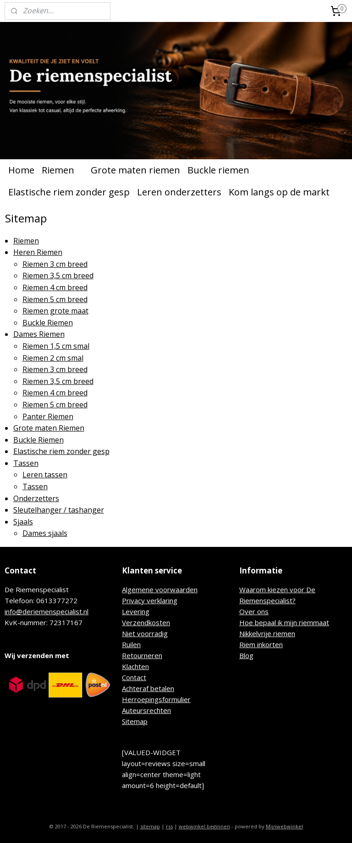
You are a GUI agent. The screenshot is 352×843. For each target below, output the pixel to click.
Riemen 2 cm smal (52, 358)
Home (21, 170)
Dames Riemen (39, 335)
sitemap (150, 826)
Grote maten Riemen (48, 428)
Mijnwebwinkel (284, 826)
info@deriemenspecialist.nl (46, 611)
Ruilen (131, 644)
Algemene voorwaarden (160, 589)
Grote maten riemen (135, 170)
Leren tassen (44, 475)
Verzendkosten (146, 622)
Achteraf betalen (148, 688)
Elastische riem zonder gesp (69, 192)
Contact (134, 677)
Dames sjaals (44, 534)
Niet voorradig (145, 633)
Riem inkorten (261, 644)
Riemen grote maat (55, 311)
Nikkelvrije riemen (267, 633)
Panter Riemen (47, 416)
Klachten (135, 666)
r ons (261, 611)
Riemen (62, 170)
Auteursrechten (146, 710)
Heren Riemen (37, 252)
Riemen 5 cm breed (55, 299)
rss (169, 826)
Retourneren (142, 655)
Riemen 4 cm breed (55, 287)
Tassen (25, 463)
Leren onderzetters (179, 192)
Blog (246, 655)
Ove (246, 611)
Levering (135, 611)
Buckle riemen (218, 170)
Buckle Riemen (47, 323)
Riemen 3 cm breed (55, 264)
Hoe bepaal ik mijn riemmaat (284, 622)
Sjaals (23, 522)
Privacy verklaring (149, 600)
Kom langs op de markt (279, 192)
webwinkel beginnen (204, 826)
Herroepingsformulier (156, 699)
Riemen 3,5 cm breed (58, 276)
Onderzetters (36, 498)
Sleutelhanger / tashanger (58, 510)
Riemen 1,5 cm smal (55, 346)
